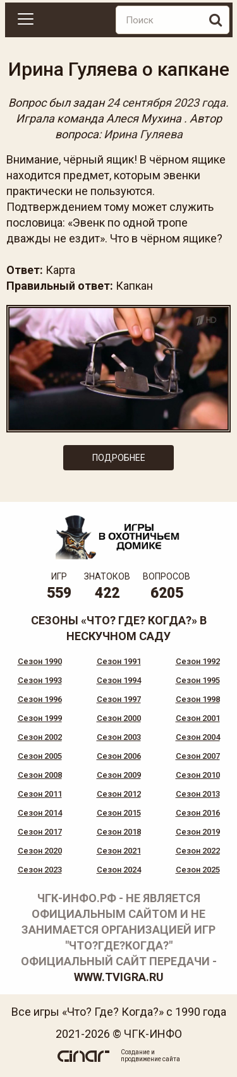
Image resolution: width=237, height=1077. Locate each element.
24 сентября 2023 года (166, 102)
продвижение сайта (150, 1059)
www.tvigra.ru (119, 977)
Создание (135, 1052)
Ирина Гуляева (143, 134)
